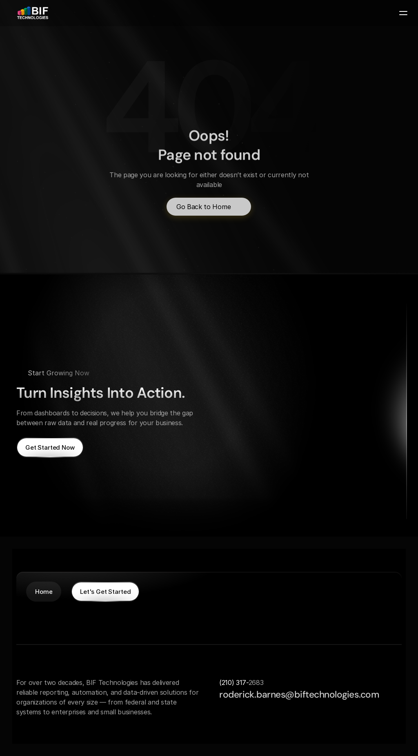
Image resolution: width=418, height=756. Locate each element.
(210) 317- (234, 682)
